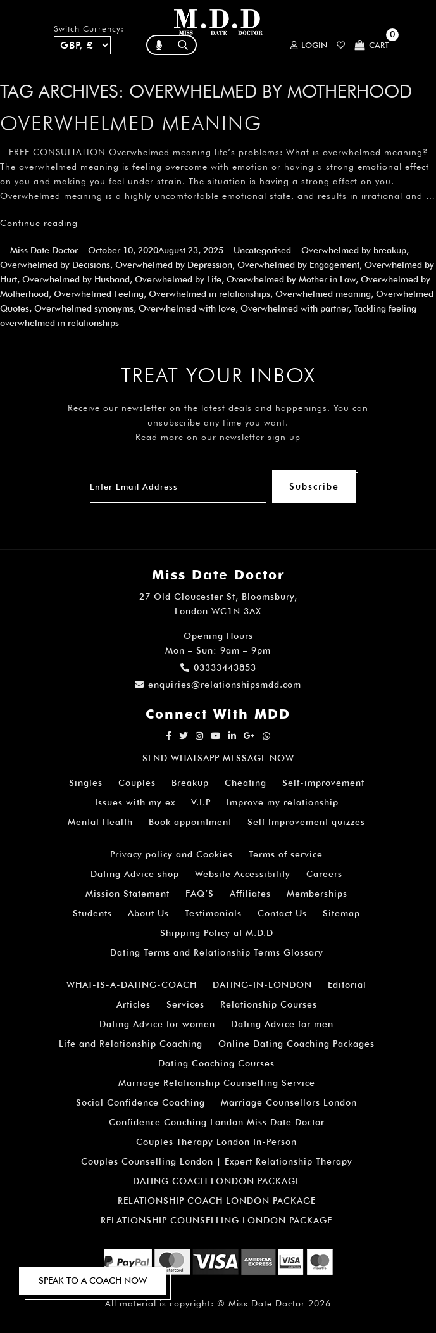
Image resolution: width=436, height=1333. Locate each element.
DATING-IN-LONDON (262, 985)
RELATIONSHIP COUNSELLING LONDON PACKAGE (216, 1220)
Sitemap (341, 913)
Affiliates (250, 893)
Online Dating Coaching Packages (296, 1044)
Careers (324, 874)
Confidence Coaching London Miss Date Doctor (217, 1122)
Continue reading (39, 223)
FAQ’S (199, 893)
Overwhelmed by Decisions (55, 265)
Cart (371, 45)
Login (308, 45)
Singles (86, 783)
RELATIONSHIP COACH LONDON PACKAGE (217, 1201)
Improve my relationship (283, 802)
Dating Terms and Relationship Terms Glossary (216, 952)
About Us (148, 913)
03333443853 (218, 667)
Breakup (190, 783)
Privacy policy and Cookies (171, 854)
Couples (137, 783)
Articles (133, 1004)
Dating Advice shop (134, 874)
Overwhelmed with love (187, 308)
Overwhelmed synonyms (84, 308)
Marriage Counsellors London (289, 1102)
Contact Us (282, 913)
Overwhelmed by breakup (353, 250)
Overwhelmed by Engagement (298, 265)
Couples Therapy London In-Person (216, 1142)
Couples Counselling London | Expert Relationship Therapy (216, 1161)
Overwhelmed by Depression (173, 265)
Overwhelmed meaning (131, 123)
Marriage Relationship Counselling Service (216, 1083)
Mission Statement (127, 893)
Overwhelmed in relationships (209, 294)
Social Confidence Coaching (140, 1102)
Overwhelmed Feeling (99, 294)
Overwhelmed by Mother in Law (291, 279)
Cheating (245, 783)
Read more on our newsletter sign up (218, 437)
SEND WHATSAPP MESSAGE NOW (218, 758)
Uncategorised (262, 250)
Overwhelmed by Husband (76, 279)
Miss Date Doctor (44, 250)
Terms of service (286, 854)
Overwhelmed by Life (178, 279)
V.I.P (201, 802)
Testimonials (213, 913)
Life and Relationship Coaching (130, 1044)
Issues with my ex (135, 802)
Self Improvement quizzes (306, 822)
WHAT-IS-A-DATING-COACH (131, 985)
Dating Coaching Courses (216, 1063)
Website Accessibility (242, 874)
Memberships (317, 893)
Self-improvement (323, 783)
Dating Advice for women (157, 1024)
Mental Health (100, 822)
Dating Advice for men (282, 1024)
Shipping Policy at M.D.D (216, 933)
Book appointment (190, 822)
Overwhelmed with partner (294, 308)
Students (92, 913)
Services (185, 1004)
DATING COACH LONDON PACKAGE (217, 1181)
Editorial (347, 985)
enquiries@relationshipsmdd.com (218, 684)
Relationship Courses (268, 1004)
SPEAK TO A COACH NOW (93, 1280)
